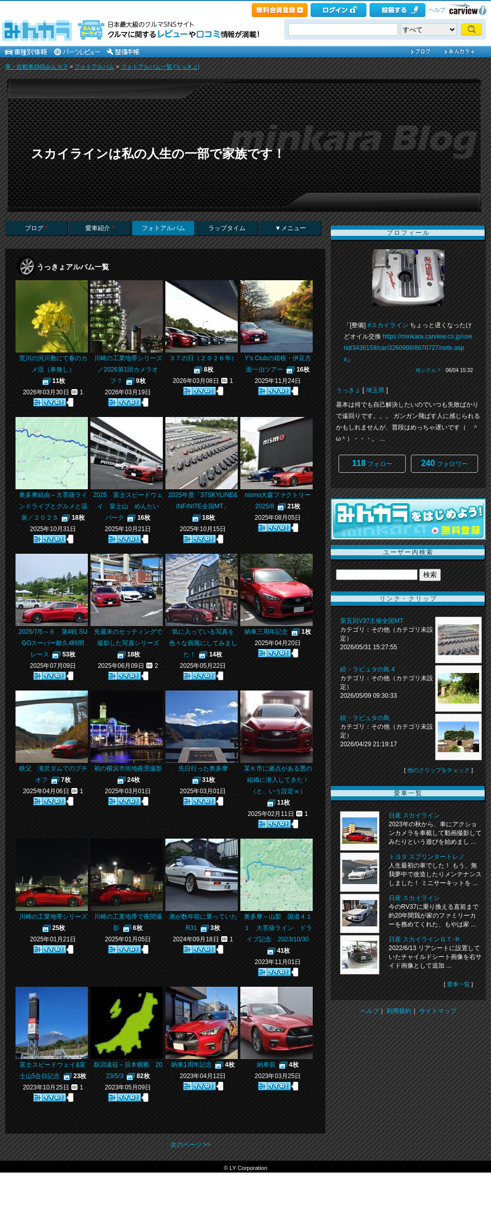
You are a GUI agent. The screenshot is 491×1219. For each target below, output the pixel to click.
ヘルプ (437, 10)
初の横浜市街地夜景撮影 (128, 768)
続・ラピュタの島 (365, 717)
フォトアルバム (94, 66)
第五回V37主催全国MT (371, 620)
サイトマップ (437, 1011)
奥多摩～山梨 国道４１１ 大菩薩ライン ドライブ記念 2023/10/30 (278, 928)
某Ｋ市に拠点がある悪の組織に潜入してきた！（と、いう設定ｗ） (278, 780)
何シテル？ (428, 370)
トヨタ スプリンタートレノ (427, 856)
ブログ (36, 228)
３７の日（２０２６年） (203, 358)
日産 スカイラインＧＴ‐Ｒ (425, 939)
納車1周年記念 (191, 1064)
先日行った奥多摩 (203, 768)
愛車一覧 (458, 984)
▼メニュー (290, 228)
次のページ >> (190, 1144)
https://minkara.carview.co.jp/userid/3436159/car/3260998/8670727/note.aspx (408, 348)
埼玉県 (375, 390)
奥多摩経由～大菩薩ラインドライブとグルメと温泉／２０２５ (53, 506)
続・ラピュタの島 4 (367, 669)
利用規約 (399, 1011)
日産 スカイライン (414, 815)
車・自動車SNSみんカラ (36, 66)
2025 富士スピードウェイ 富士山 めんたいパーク (128, 506)
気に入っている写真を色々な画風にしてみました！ (203, 643)
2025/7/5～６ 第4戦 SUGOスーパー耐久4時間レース (53, 643)
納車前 (266, 1064)
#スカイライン (387, 325)
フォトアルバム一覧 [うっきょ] (160, 66)
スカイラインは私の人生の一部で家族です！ (158, 154)
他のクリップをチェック (438, 770)
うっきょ (348, 390)
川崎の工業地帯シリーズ (53, 916)
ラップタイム (227, 228)
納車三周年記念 (266, 631)
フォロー (372, 463)
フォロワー (444, 463)
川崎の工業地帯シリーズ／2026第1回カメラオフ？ (128, 369)
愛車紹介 (99, 228)
